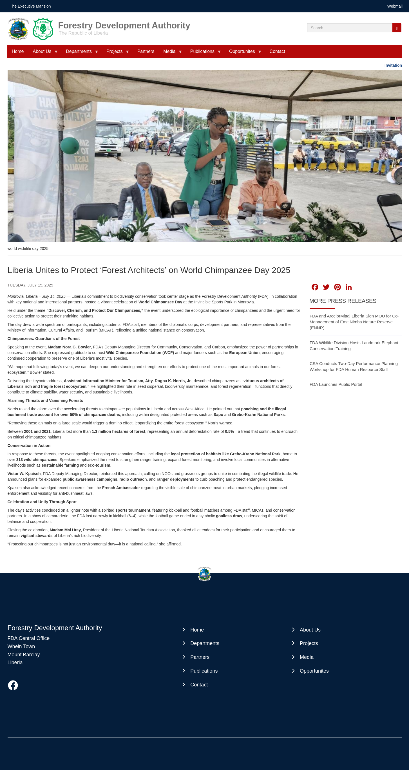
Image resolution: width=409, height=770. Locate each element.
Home (18, 51)
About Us (43, 53)
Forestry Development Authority (124, 23)
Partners (145, 51)
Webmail (395, 6)
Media (170, 53)
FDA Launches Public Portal (336, 384)
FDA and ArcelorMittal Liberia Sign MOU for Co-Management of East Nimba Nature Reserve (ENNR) (354, 322)
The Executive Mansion (30, 6)
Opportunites (243, 53)
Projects (115, 53)
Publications (203, 53)
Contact (277, 51)
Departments (80, 53)
